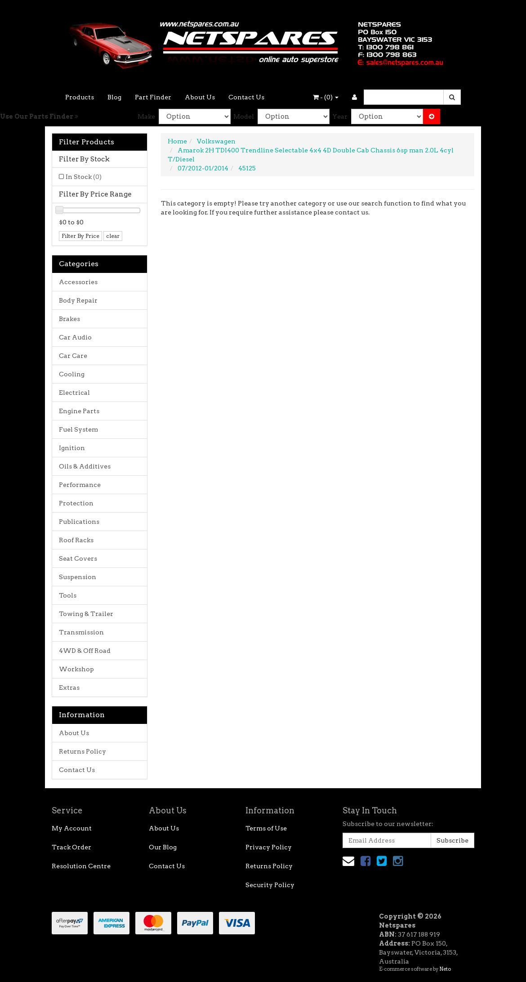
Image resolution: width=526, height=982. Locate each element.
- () (326, 97)
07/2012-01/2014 (203, 168)
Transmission (81, 632)
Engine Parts (79, 411)
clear (113, 235)
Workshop (76, 669)
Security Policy (269, 884)
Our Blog (163, 847)
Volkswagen (216, 141)
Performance (80, 484)
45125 (247, 168)
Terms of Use (266, 828)
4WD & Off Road (85, 650)
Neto (445, 969)
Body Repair (78, 300)
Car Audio (75, 337)
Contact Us (246, 97)
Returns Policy (82, 751)
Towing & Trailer (86, 613)
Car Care (73, 355)
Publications (79, 521)
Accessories (78, 282)
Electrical (74, 392)
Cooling (72, 374)
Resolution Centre (81, 866)
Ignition (72, 447)
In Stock (84, 176)
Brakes (69, 318)
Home (177, 141)
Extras (69, 687)
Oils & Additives (85, 466)
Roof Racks (76, 540)
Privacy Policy (268, 847)
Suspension (77, 576)
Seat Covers (78, 558)
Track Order (71, 847)
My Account (72, 828)
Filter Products (86, 142)
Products (79, 97)
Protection (76, 503)
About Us (200, 97)
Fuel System (78, 429)
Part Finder (153, 97)
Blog (114, 97)
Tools (67, 595)
